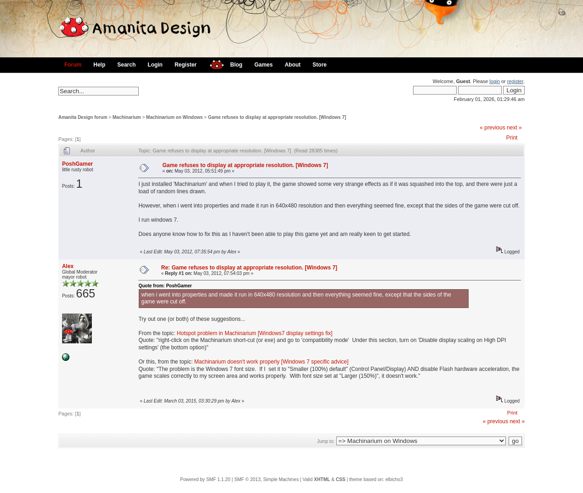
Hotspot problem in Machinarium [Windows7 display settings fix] (255, 333)
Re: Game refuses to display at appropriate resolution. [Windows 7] (249, 267)
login (494, 81)
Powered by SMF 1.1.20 (205, 479)
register (515, 81)
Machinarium (127, 117)
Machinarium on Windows (174, 117)
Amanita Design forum (83, 117)
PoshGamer (77, 164)
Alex (68, 266)
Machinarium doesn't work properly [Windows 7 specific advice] (271, 362)
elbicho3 (394, 479)
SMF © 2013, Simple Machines (266, 479)
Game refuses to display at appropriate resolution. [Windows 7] (277, 117)
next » (514, 127)
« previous (492, 127)
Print (512, 137)
